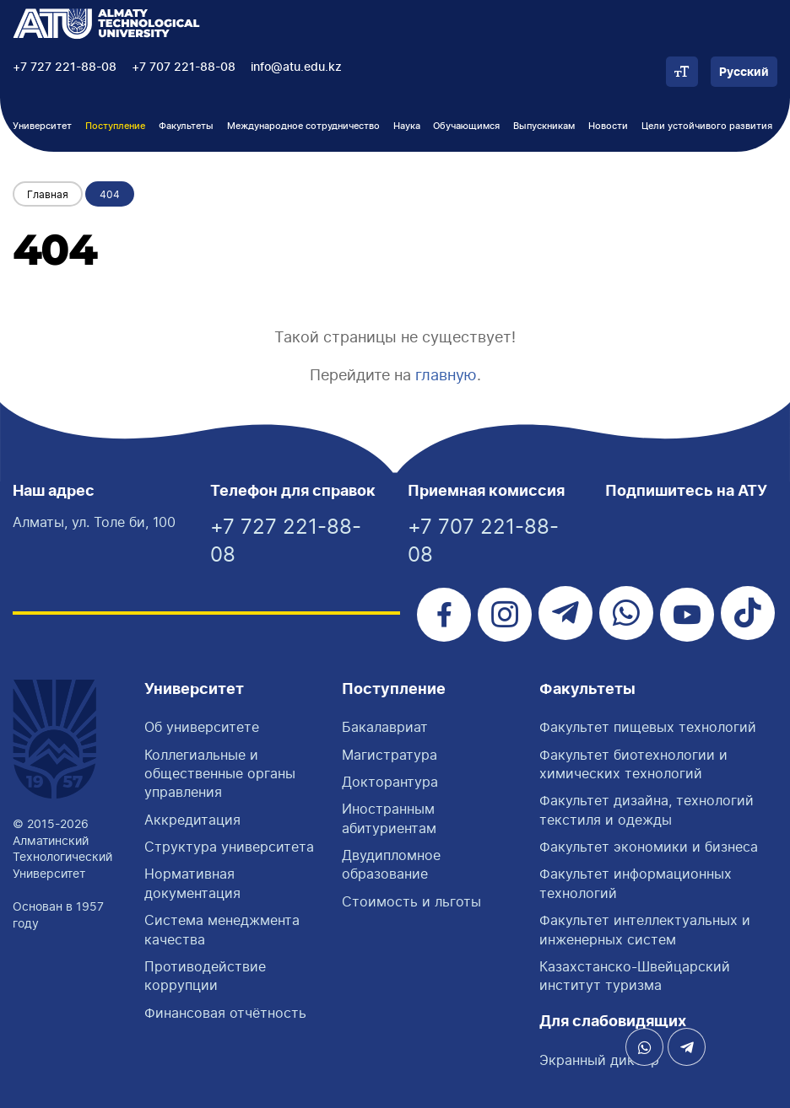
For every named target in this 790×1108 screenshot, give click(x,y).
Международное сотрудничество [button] (303, 126)
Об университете (201, 726)
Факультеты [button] (186, 126)
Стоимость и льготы (411, 901)
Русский (744, 72)
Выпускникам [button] (544, 126)
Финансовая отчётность (225, 1012)
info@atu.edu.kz (296, 67)
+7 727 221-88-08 (64, 67)
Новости (608, 126)
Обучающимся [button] (466, 126)
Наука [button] (406, 126)
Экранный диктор (599, 1060)
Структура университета (229, 846)
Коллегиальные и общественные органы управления (219, 773)
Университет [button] (42, 126)
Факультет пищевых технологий (647, 726)
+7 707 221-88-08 (183, 67)
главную (446, 375)
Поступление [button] (115, 126)
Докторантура (390, 781)
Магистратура (389, 754)
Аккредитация (192, 819)
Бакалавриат (385, 726)
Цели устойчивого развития (706, 126)
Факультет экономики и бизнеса (648, 846)
